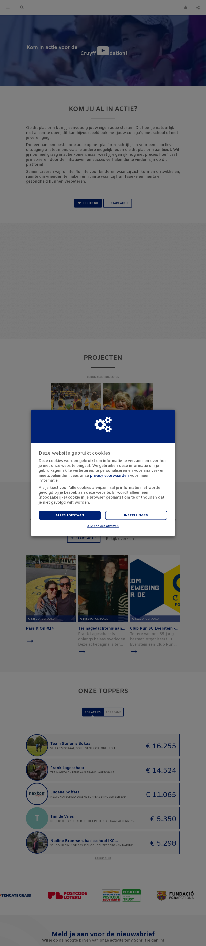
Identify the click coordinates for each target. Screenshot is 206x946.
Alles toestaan (70, 515)
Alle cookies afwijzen (103, 526)
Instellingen (136, 515)
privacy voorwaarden (109, 475)
